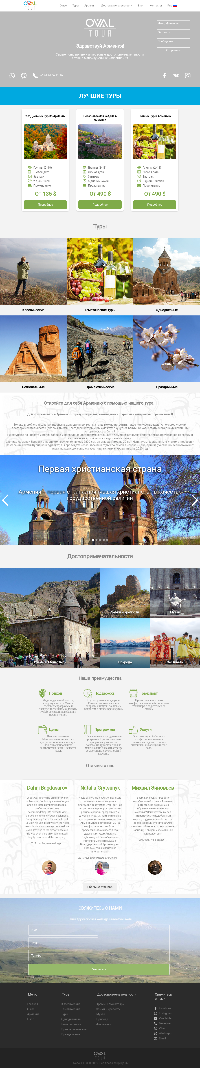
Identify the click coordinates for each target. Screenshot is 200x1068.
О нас (63, 5)
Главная (32, 1004)
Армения (89, 5)
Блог (141, 5)
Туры (75, 5)
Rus (172, 5)
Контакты (156, 5)
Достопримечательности (116, 5)
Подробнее (45, 204)
